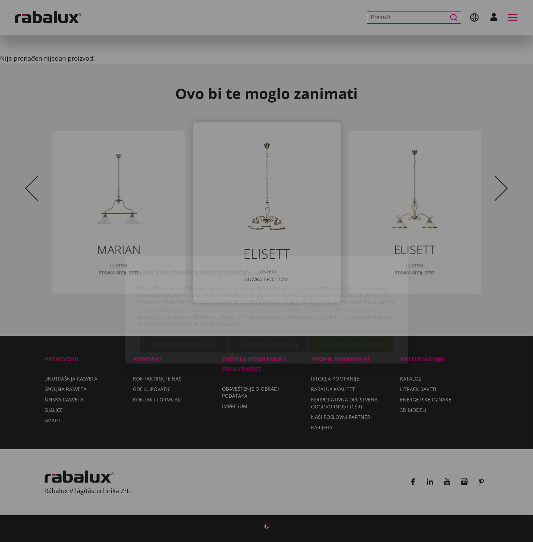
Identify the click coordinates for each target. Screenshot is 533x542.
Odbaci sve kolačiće (268, 305)
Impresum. (228, 285)
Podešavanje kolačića (183, 305)
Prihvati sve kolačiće (351, 305)
